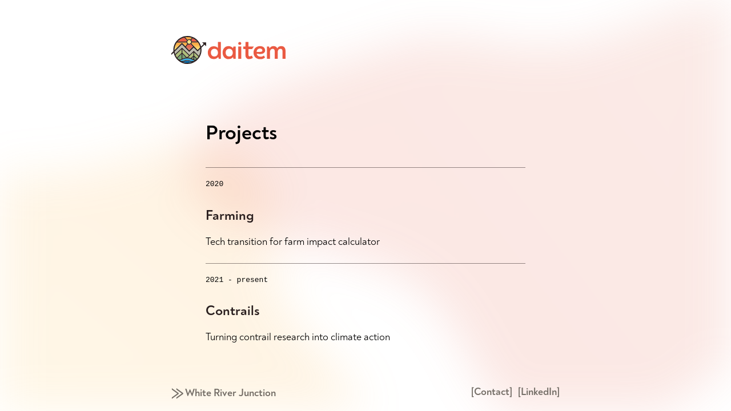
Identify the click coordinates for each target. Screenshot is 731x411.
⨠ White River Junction (223, 393)
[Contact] (491, 391)
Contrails (233, 314)
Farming (230, 217)
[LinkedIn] (539, 391)
